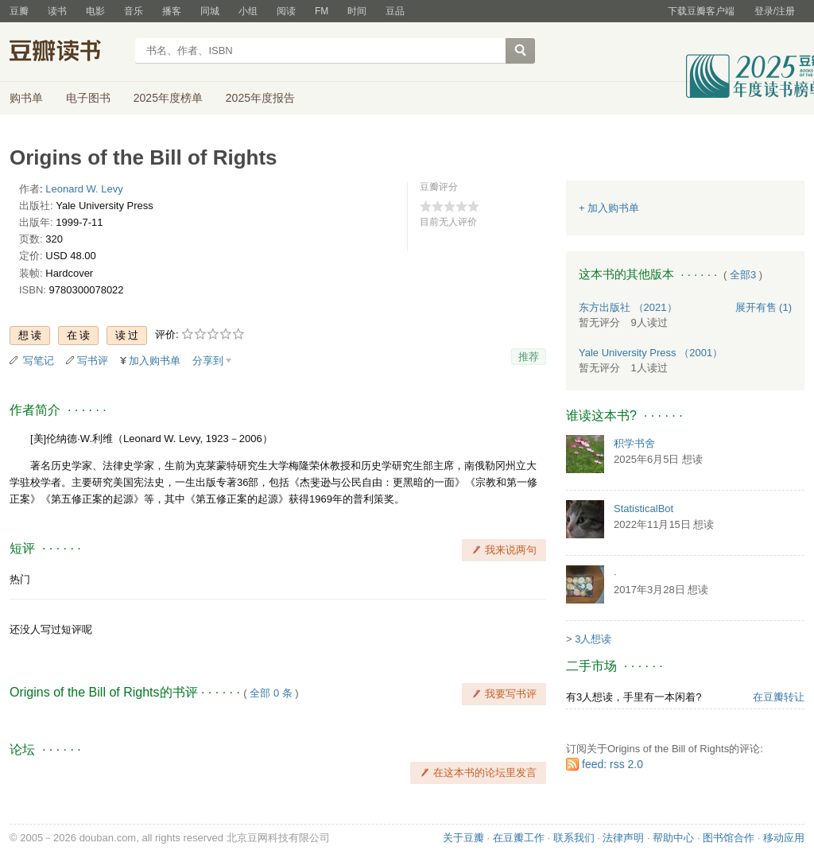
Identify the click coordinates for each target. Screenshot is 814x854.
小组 (248, 11)
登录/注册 (774, 11)
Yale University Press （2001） (651, 353)
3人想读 (593, 639)
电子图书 (88, 97)
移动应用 (783, 838)
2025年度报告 (260, 97)
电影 (95, 11)
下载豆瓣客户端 (701, 11)
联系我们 (574, 838)
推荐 (528, 357)
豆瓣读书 (67, 52)
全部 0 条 (271, 693)
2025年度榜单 (168, 97)
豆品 (395, 11)
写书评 (92, 361)
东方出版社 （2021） (628, 307)
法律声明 (623, 838)
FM (321, 11)
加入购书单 (154, 361)
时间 (356, 11)
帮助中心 (673, 838)
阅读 (286, 11)
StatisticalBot (643, 508)
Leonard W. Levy (84, 189)
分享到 (207, 361)
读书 (57, 11)
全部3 (743, 275)
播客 (171, 11)
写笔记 (38, 361)
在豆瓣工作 (519, 838)
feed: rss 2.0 (612, 764)
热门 (20, 579)
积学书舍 (634, 443)
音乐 (133, 11)
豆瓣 (19, 11)
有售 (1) (764, 307)
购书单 (26, 97)
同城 (209, 11)
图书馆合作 (728, 838)
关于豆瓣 (463, 838)
